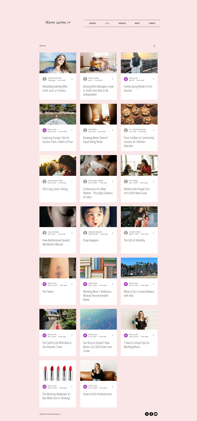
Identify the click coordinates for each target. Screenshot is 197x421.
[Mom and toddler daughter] (57, 165)
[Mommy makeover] (57, 370)
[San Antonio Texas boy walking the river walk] (57, 319)
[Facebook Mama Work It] (151, 414)
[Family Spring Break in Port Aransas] (139, 63)
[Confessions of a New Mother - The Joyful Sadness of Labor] (98, 165)
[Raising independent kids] (98, 63)
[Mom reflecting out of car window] (98, 114)
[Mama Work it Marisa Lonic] (98, 370)
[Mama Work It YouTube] (156, 414)
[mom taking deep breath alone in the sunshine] (57, 63)
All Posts (42, 46)
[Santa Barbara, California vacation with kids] (139, 268)
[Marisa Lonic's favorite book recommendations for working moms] (98, 268)
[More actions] (72, 79)
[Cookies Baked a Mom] (139, 114)
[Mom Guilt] (139, 165)
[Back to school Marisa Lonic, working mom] (139, 319)
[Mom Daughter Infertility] (139, 216)
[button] (154, 46)
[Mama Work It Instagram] (147, 414)
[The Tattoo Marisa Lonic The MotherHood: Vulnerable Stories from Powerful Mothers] (57, 268)
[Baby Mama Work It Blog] (98, 216)
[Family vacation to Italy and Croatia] (57, 114)
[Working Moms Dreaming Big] (98, 319)
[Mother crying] (57, 216)
